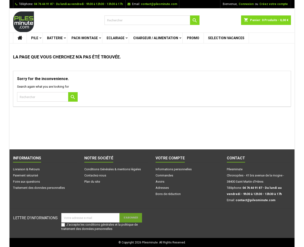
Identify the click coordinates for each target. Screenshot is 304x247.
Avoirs (160, 181)
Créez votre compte (273, 4)
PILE (34, 38)
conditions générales (99, 224)
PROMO (193, 38)
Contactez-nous (95, 175)
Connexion (246, 4)
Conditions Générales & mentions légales (112, 169)
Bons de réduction (168, 194)
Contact (236, 158)
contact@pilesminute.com (159, 4)
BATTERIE (55, 38)
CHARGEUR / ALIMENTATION (155, 38)
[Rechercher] (152, 20)
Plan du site (92, 181)
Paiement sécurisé (25, 175)
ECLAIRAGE (115, 38)
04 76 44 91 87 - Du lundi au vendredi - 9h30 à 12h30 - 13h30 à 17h (78, 4)
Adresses (162, 188)
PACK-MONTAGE (84, 38)
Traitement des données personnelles (39, 188)
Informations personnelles (174, 169)
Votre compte (170, 158)
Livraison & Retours (26, 169)
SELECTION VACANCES (226, 38)
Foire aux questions (26, 181)
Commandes (164, 175)
